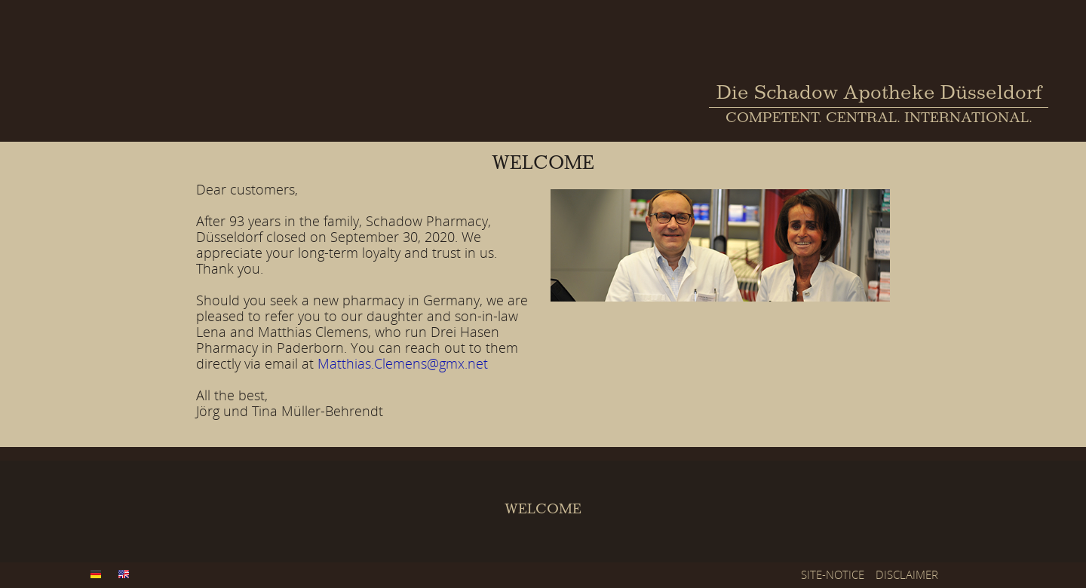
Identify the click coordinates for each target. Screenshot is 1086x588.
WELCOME (543, 510)
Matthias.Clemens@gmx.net (403, 363)
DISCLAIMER (907, 574)
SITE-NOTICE (832, 574)
